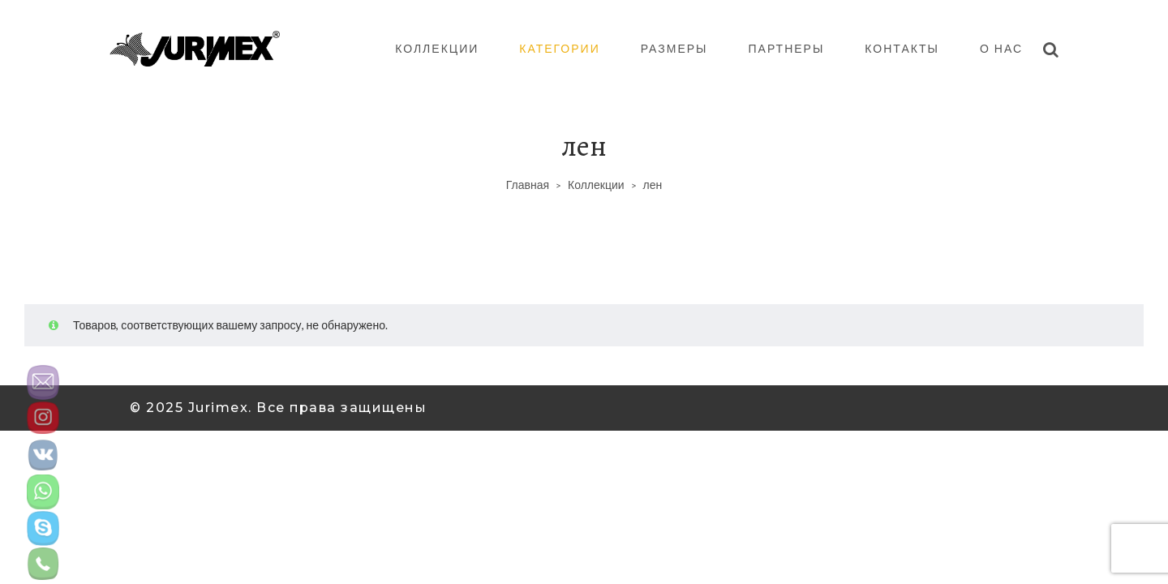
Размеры (674, 48)
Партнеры (787, 48)
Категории (559, 48)
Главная (527, 184)
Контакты (902, 48)
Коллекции (437, 48)
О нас (1001, 48)
